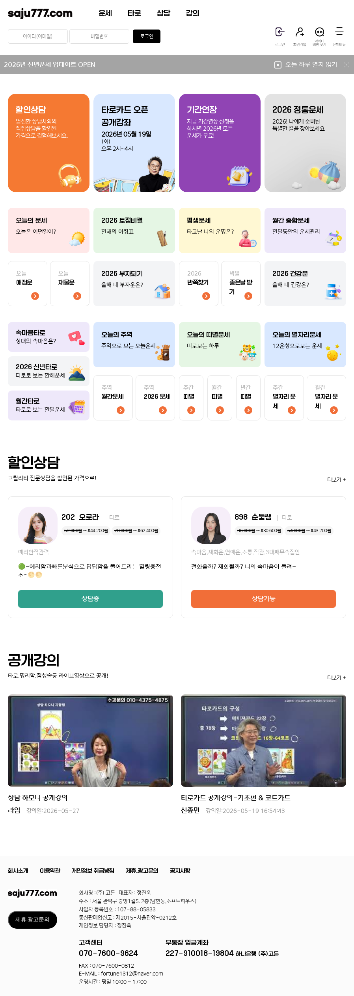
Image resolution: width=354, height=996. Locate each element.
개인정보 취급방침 (93, 871)
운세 (105, 13)
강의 (192, 13)
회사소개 (18, 871)
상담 (163, 13)
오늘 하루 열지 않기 (317, 64)
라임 (44, 810)
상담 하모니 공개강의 (38, 798)
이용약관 (50, 871)
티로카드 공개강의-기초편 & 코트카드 (236, 798)
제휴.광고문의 (142, 871)
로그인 (146, 36)
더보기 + (336, 480)
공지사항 (180, 871)
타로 (134, 13)
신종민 (233, 810)
